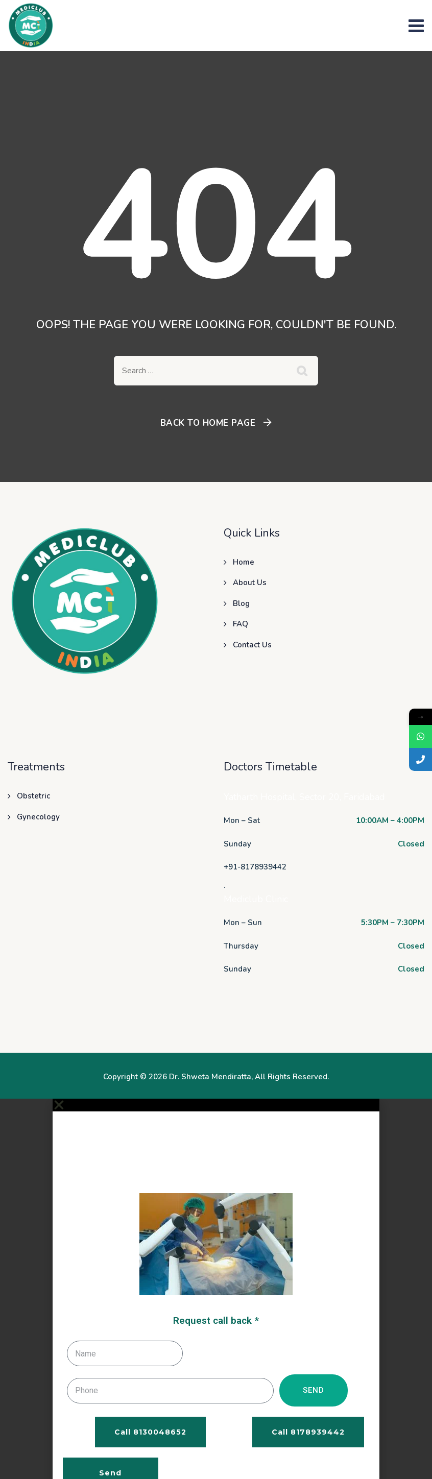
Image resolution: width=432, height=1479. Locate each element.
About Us (250, 582)
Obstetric (33, 796)
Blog (241, 603)
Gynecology (38, 817)
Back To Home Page (208, 423)
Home (243, 562)
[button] (216, 1105)
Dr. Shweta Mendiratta (210, 1077)
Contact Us (252, 645)
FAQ (240, 624)
